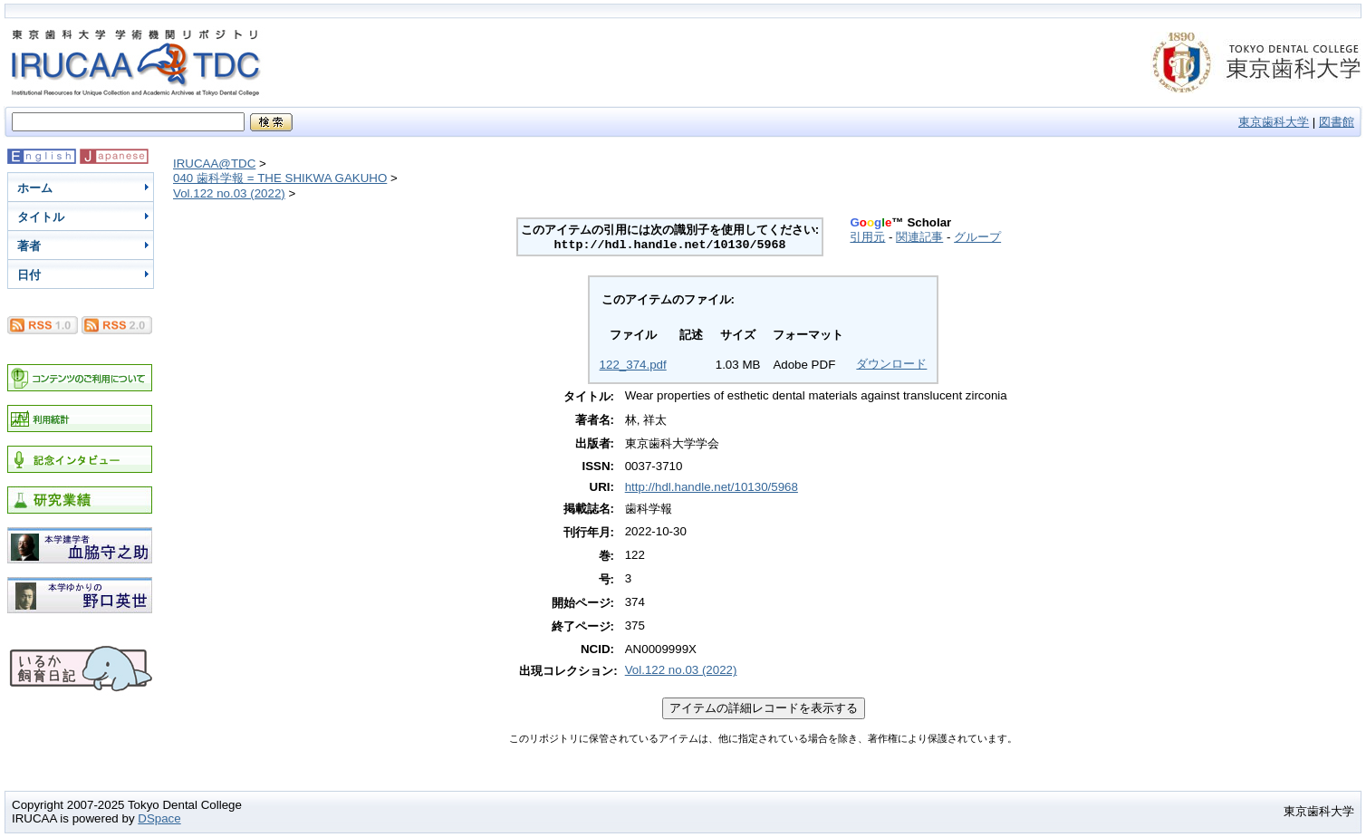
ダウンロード (891, 363)
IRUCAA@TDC (214, 163)
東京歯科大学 (1273, 122)
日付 (29, 275)
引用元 (867, 237)
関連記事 (919, 237)
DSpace (159, 818)
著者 (29, 246)
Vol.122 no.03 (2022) (229, 193)
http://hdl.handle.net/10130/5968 (711, 487)
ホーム (35, 188)
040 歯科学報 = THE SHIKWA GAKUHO (280, 178)
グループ (977, 237)
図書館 (1336, 122)
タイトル (40, 217)
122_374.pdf (633, 364)
